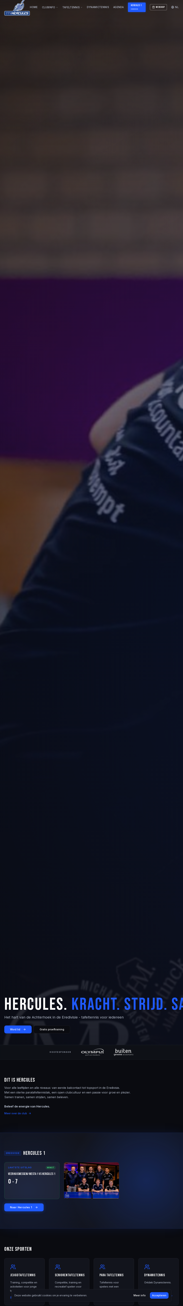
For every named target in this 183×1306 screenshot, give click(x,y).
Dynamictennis (98, 7)
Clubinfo (50, 7)
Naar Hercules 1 (24, 1207)
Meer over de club (17, 1113)
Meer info (139, 1295)
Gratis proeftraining (52, 1029)
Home (34, 7)
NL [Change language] (175, 7)
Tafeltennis (72, 7)
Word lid (18, 1029)
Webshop (158, 7)
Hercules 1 (136, 7)
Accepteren (159, 1295)
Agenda (118, 7)
